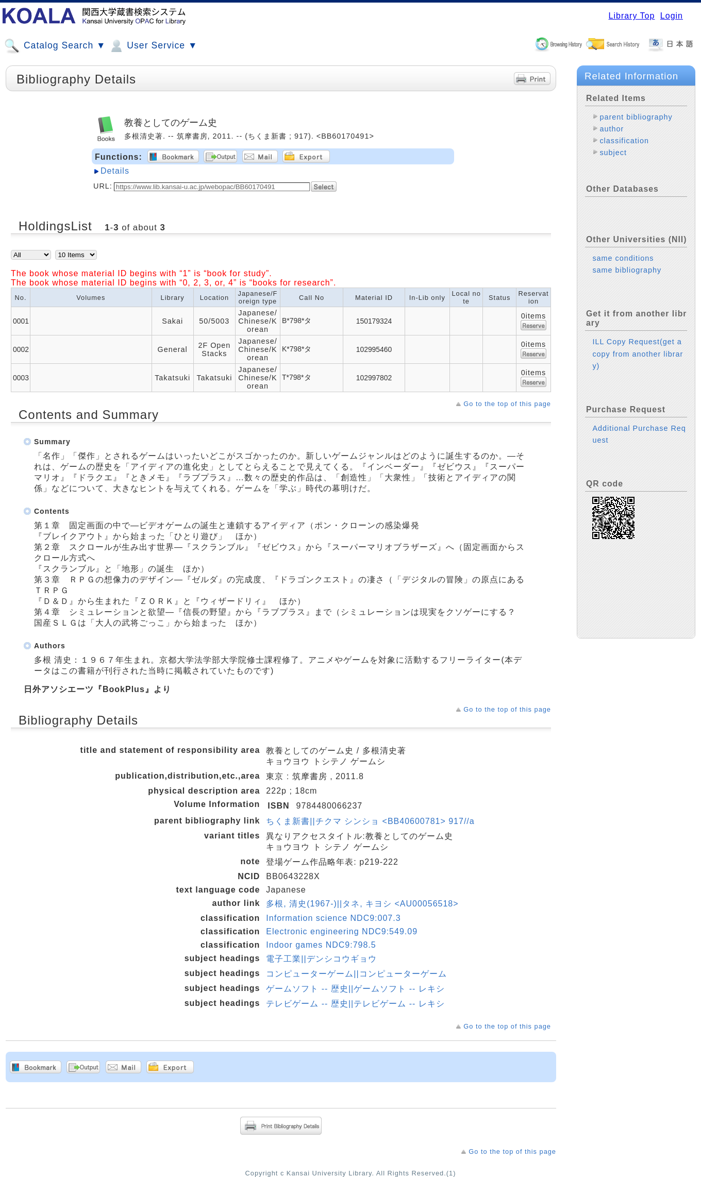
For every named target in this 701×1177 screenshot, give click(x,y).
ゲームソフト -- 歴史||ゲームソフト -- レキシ (355, 988)
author (611, 129)
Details (115, 170)
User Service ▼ (152, 46)
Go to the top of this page (507, 404)
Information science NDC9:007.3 (333, 918)
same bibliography (626, 270)
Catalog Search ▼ (55, 46)
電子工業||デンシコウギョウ (321, 958)
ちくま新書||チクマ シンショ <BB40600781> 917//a (370, 821)
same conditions (623, 258)
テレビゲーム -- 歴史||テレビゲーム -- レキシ (355, 1003)
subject (613, 152)
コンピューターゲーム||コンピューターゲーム (356, 973)
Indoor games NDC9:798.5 (321, 944)
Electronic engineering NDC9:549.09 (342, 931)
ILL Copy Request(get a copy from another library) (637, 353)
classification (624, 141)
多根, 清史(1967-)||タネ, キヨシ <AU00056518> (362, 903)
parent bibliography (635, 117)
